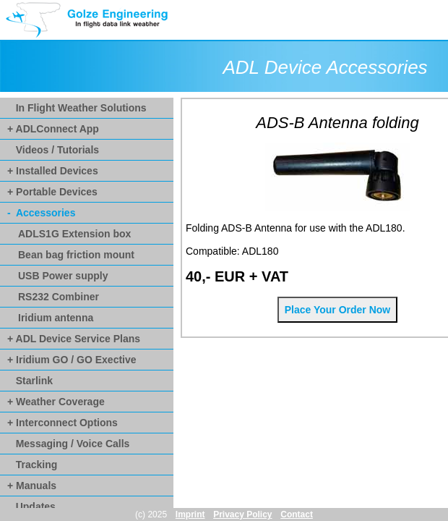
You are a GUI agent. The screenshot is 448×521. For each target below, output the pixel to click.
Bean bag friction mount (76, 254)
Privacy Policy (242, 514)
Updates (31, 506)
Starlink (30, 380)
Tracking (32, 464)
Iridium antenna (55, 317)
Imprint (190, 514)
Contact (296, 514)
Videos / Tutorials (53, 150)
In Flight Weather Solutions (77, 108)
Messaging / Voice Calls (68, 443)
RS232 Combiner (58, 296)
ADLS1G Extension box (74, 234)
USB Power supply (63, 275)
